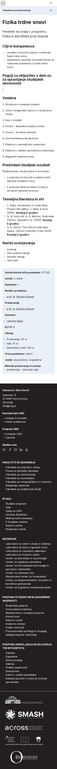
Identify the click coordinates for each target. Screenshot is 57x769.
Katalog (20, 212)
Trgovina (10, 437)
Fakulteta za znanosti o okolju (23, 467)
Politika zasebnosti (16, 667)
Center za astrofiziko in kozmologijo (26, 558)
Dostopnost (12, 671)
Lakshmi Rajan (15, 321)
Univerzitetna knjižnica (19, 609)
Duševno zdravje (15, 623)
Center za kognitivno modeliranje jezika (28, 587)
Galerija (10, 663)
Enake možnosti (15, 627)
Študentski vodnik (16, 529)
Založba (10, 652)
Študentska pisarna (17, 605)
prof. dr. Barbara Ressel (20, 296)
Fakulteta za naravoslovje (17, 10)
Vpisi (8, 507)
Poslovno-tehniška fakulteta (22, 470)
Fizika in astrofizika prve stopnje (25, 36)
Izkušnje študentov (16, 514)
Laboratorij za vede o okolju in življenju (28, 543)
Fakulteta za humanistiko (20, 478)
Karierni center (14, 525)
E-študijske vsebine (17, 521)
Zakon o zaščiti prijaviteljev (21, 674)
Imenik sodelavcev (15, 421)
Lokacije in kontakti (16, 418)
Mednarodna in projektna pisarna (25, 612)
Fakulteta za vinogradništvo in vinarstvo (29, 481)
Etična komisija (14, 660)
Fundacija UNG (13, 433)
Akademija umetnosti (17, 485)
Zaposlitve (11, 656)
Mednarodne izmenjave (19, 518)
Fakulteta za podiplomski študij (23, 489)
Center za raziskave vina (20, 572)
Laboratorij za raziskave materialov (26, 551)
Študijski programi (16, 503)
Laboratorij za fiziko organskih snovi (26, 547)
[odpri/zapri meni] (51, 3)
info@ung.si (9, 405)
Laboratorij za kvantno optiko (23, 554)
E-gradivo (32, 212)
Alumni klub (12, 616)
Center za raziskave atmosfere (23, 561)
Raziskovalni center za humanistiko (26, 576)
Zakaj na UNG (14, 510)
